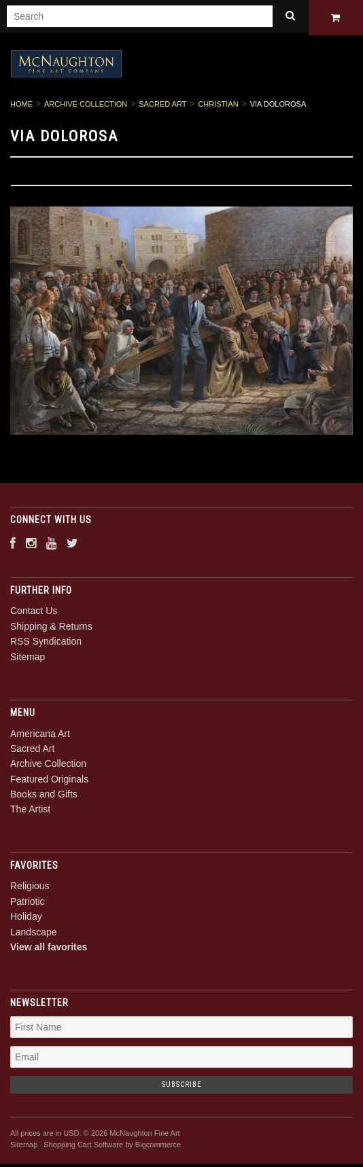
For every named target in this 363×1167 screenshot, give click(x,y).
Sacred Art (162, 107)
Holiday (26, 919)
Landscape (33, 934)
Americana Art (40, 735)
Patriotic (27, 903)
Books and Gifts (43, 796)
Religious (30, 888)
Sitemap (27, 658)
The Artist (30, 811)
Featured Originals (49, 781)
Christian (218, 107)
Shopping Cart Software (83, 1147)
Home (21, 107)
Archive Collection (85, 107)
